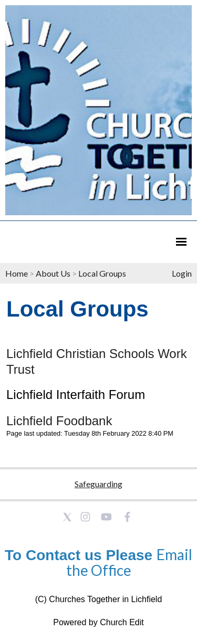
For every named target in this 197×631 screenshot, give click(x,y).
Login (182, 273)
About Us (53, 273)
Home (16, 273)
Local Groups (102, 273)
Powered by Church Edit (98, 622)
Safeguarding (98, 484)
